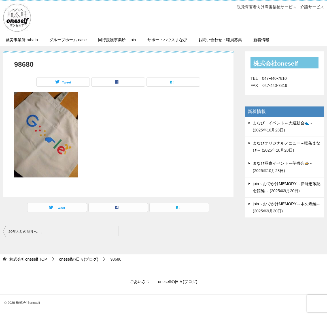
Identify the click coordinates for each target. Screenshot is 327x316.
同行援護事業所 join (117, 39)
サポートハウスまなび (167, 39)
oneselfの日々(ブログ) (177, 281)
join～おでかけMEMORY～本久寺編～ (286, 204)
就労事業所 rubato (22, 39)
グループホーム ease (68, 39)
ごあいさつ (140, 281)
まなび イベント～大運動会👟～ (283, 123)
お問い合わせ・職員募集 (220, 39)
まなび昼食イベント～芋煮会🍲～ (283, 163)
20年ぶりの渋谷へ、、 (26, 232)
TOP (28, 259)
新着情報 (261, 39)
